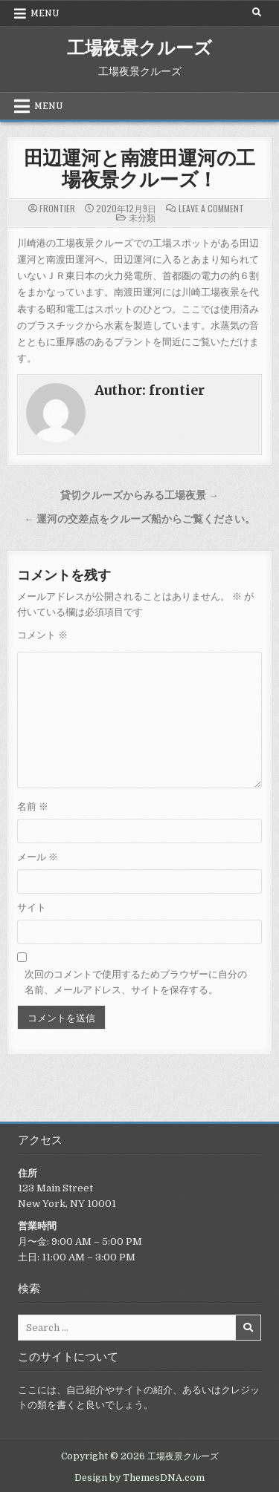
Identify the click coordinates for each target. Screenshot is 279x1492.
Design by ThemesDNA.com (139, 1478)
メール (37, 857)
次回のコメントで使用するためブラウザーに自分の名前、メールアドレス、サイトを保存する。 (136, 982)
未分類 (142, 217)
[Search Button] (256, 12)
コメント (42, 635)
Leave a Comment (211, 208)
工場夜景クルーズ (139, 47)
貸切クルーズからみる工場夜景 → (139, 495)
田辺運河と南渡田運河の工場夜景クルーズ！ (140, 168)
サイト (31, 907)
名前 (32, 806)
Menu (45, 13)
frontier (57, 208)
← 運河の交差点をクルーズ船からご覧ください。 (139, 519)
